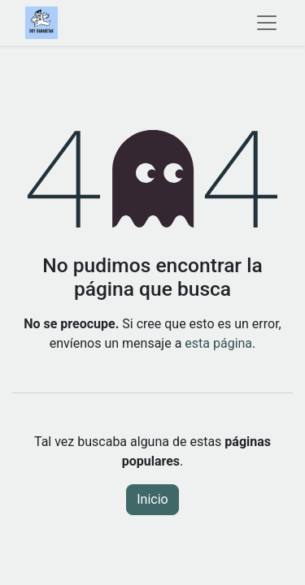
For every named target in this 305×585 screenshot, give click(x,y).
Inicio (152, 499)
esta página (218, 343)
